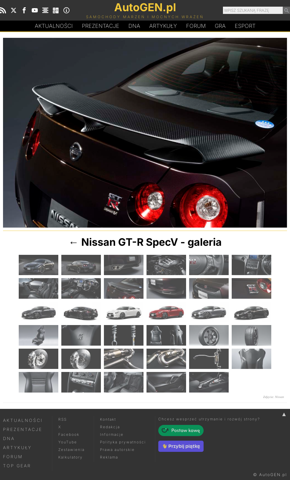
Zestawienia (71, 449)
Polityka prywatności (123, 442)
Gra (220, 26)
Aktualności (54, 26)
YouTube (67, 442)
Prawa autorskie (117, 449)
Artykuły (163, 26)
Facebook (68, 434)
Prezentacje (100, 26)
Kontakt (108, 419)
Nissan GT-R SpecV (129, 242)
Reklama (109, 457)
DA (134, 26)
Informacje (112, 434)
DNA (9, 438)
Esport (245, 26)
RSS (62, 419)
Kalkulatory (70, 457)
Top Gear (17, 465)
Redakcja (110, 427)
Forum (196, 26)
